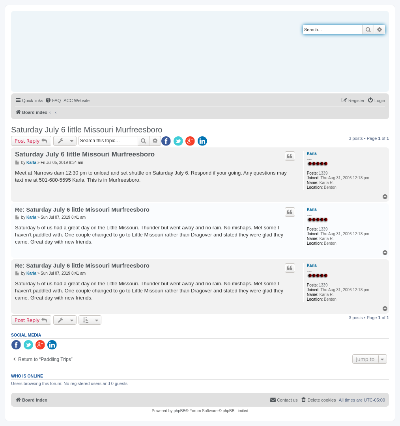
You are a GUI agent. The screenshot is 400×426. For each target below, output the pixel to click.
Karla (312, 153)
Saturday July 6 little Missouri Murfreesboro (86, 129)
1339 (323, 173)
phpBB (179, 411)
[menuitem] (53, 100)
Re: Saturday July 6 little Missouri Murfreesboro (82, 209)
